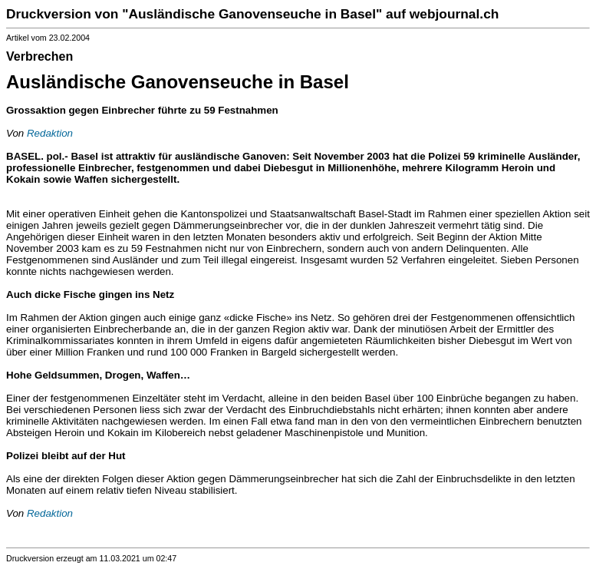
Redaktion (50, 133)
